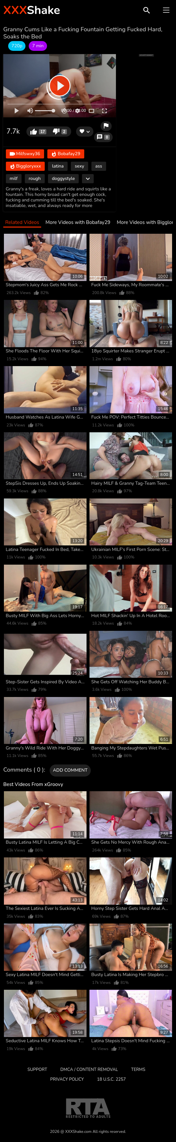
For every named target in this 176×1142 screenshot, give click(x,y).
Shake (31, 10)
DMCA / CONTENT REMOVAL (89, 1070)
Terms (138, 1070)
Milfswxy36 (25, 154)
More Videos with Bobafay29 (77, 222)
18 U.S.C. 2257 (111, 1079)
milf (14, 178)
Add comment (70, 770)
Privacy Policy (67, 1079)
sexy (79, 166)
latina (58, 166)
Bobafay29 (65, 154)
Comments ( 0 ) (23, 770)
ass (98, 166)
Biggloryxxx (25, 166)
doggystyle (63, 178)
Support (37, 1070)
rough (35, 178)
